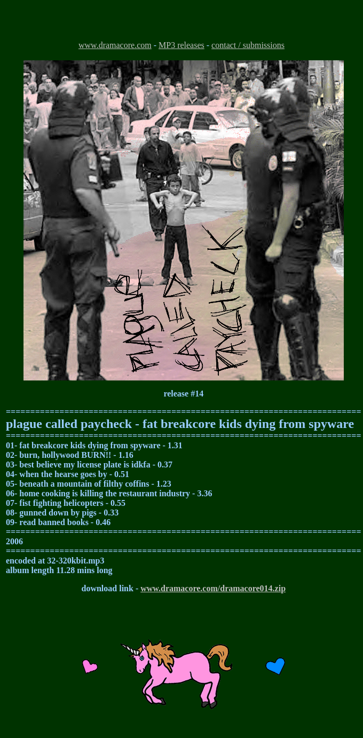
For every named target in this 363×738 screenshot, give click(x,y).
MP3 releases (181, 45)
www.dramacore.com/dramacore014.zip (213, 588)
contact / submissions (248, 45)
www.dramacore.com (115, 45)
